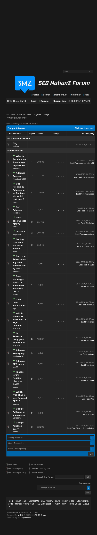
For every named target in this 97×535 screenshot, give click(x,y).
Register (44, 101)
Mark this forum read (84, 128)
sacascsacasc (88, 177)
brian (92, 286)
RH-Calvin (90, 211)
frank (92, 340)
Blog (15, 143)
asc (91, 134)
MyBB (20, 515)
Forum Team (20, 501)
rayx (14, 308)
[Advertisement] (32, 33)
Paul (92, 399)
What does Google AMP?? (19, 220)
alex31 (15, 295)
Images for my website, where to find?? (18, 378)
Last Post (85, 134)
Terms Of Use (75, 504)
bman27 (16, 251)
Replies (32, 134)
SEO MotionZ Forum (15, 114)
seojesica (16, 213)
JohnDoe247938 (19, 179)
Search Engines (34, 114)
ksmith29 (90, 305)
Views (40, 134)
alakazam (17, 418)
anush (15, 387)
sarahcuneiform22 (86, 163)
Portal (35, 94)
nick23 (15, 367)
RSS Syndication (43, 504)
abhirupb (16, 168)
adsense (20, 231)
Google (46, 114)
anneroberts (89, 234)
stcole (15, 202)
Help (86, 94)
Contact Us (34, 501)
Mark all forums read (24, 504)
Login (33, 101)
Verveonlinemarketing (85, 428)
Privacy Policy (60, 504)
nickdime (16, 328)
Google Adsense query (18, 425)
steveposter (89, 246)
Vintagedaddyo (24, 518)
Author (18, 134)
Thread (10, 134)
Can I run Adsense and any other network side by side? (19, 262)
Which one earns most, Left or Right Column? (19, 319)
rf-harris (91, 265)
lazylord (16, 404)
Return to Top (68, 501)
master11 (16, 432)
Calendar (74, 94)
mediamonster (19, 356)
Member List (60, 94)
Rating (56, 134)
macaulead (89, 194)
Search (45, 94)
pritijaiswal (17, 234)
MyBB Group (40, 515)
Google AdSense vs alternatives (19, 412)
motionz (16, 146)
